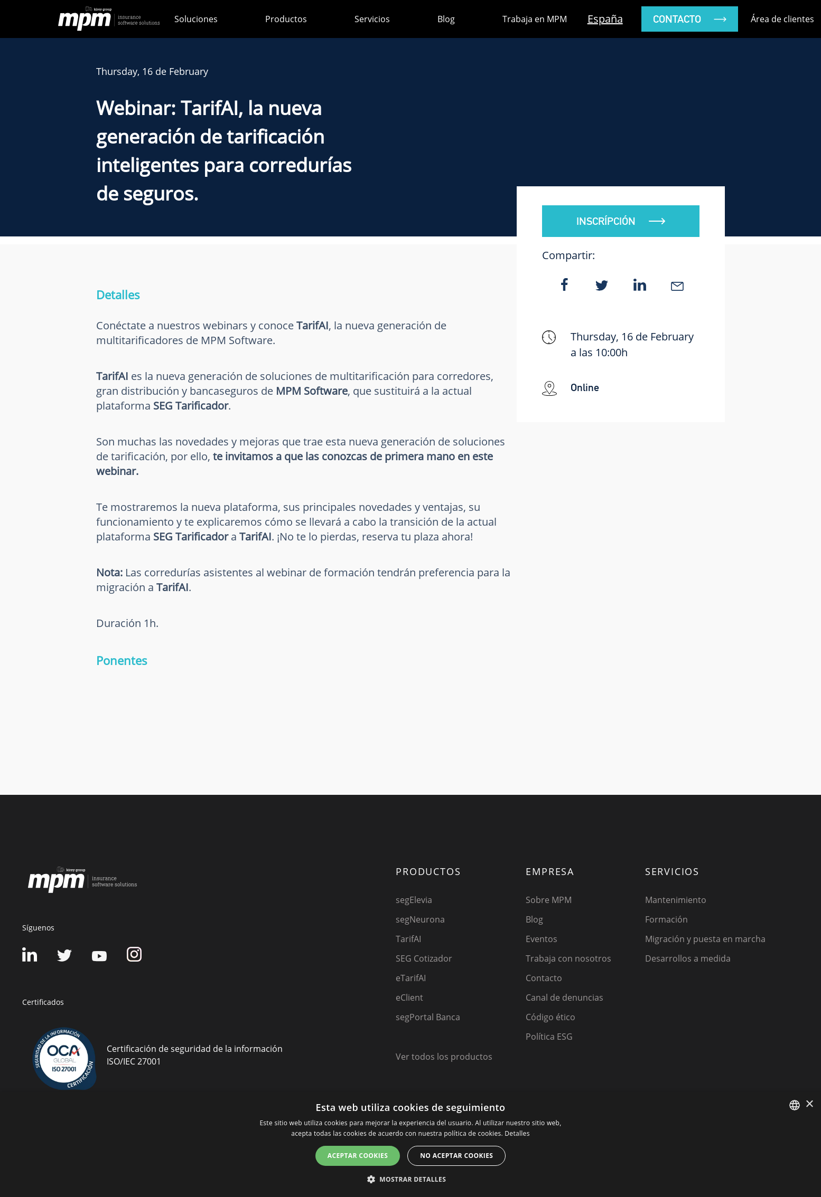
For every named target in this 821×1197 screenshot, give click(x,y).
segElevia (414, 900)
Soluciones (196, 19)
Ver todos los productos (444, 1056)
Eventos (541, 939)
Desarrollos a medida (688, 958)
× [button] (809, 1104)
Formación (666, 919)
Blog (446, 19)
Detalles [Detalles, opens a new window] (517, 1133)
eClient (409, 997)
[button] (410, 1179)
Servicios (372, 19)
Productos (286, 19)
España (605, 19)
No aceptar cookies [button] (456, 1155)
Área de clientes (782, 19)
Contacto (544, 978)
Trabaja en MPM (534, 19)
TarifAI (408, 939)
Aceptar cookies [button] (358, 1155)
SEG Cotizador (424, 958)
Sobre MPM (549, 900)
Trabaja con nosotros (568, 958)
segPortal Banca (428, 1017)
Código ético (550, 1017)
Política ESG (549, 1036)
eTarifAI (411, 978)
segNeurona (420, 919)
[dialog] (410, 1144)
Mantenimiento (675, 900)
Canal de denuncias (564, 997)
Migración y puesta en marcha (705, 939)
